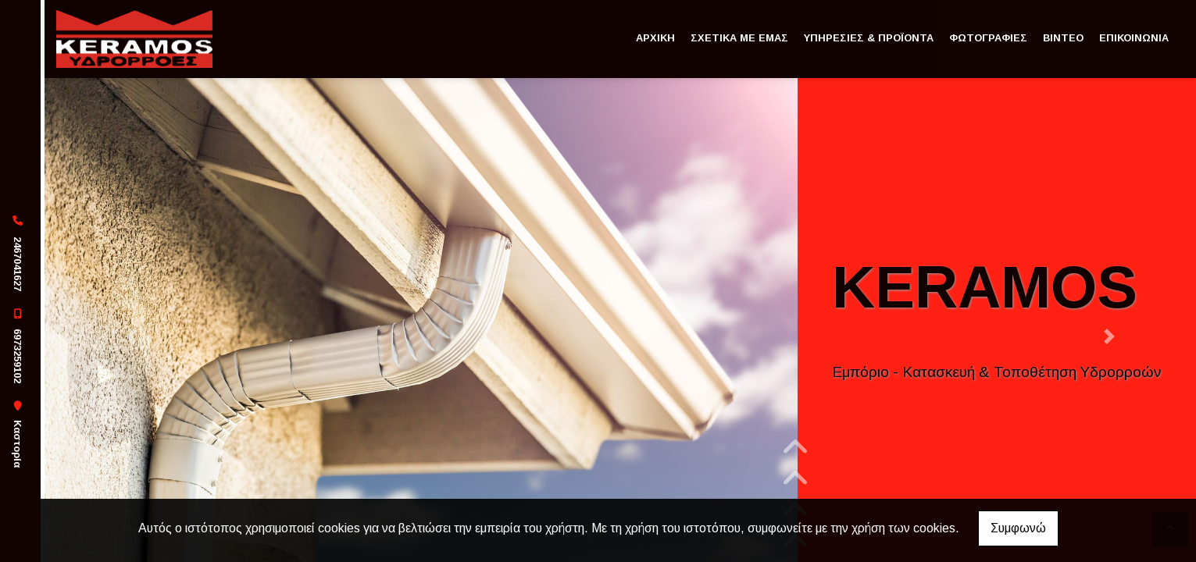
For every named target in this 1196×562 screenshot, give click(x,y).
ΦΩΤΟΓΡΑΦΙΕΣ (988, 38)
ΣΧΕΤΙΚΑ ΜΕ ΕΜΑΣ (739, 38)
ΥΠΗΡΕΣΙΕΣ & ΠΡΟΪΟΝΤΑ (869, 38)
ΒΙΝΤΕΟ (1063, 38)
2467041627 (17, 264)
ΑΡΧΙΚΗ (655, 38)
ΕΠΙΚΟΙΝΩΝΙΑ (1134, 38)
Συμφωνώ (1018, 528)
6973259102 (17, 356)
